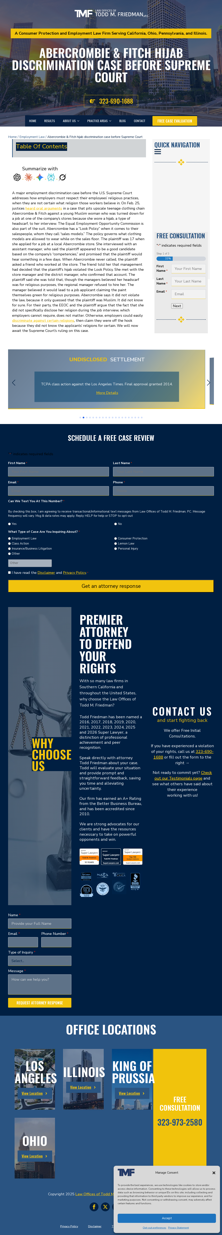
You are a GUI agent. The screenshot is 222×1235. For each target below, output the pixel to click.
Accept (167, 1218)
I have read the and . (50, 572)
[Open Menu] (157, 151)
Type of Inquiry (22, 952)
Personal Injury (128, 549)
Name (14, 915)
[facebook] (94, 1206)
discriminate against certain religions (43, 320)
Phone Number (55, 934)
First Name (162, 268)
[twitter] (105, 1206)
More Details (111, 392)
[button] (214, 1173)
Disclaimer (46, 572)
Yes (14, 524)
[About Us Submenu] (79, 121)
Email (161, 291)
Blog (122, 120)
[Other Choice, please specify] (30, 563)
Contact (139, 120)
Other (16, 554)
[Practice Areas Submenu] (111, 121)
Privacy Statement (178, 1227)
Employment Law (32, 137)
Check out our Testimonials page (183, 775)
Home (32, 120)
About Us (69, 120)
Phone (119, 482)
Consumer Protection (132, 538)
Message (17, 971)
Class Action (20, 543)
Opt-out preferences (154, 1227)
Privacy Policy (74, 572)
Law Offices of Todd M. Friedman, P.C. (107, 1194)
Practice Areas (97, 120)
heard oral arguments (43, 208)
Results (49, 120)
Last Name (162, 281)
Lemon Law (126, 543)
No (120, 524)
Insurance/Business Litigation (32, 549)
